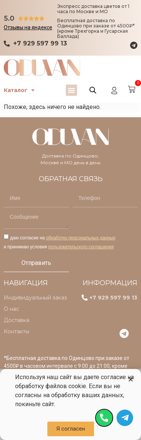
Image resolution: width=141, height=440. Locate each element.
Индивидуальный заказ (35, 297)
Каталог (19, 90)
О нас (11, 308)
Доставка (16, 320)
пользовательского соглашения (81, 246)
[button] (71, 90)
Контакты (16, 331)
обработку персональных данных (80, 237)
